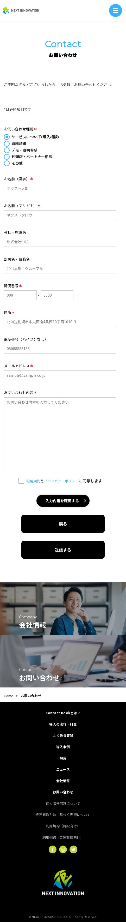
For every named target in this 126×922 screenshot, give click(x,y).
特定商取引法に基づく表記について (62, 814)
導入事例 (63, 746)
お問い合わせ (63, 791)
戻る (63, 523)
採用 (63, 758)
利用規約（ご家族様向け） (63, 837)
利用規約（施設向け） (63, 825)
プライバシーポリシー (61, 480)
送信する (63, 550)
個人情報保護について (63, 803)
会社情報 (63, 780)
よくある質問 (63, 735)
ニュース (63, 769)
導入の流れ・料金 (63, 724)
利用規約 (33, 480)
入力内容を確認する (62, 500)
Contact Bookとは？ (63, 712)
